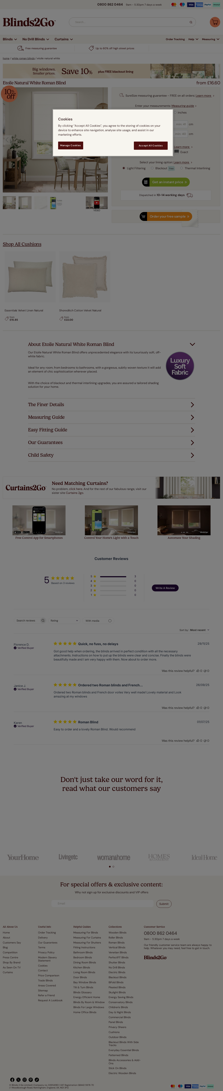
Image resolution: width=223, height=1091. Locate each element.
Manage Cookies (70, 145)
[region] (113, 132)
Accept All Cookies (151, 145)
